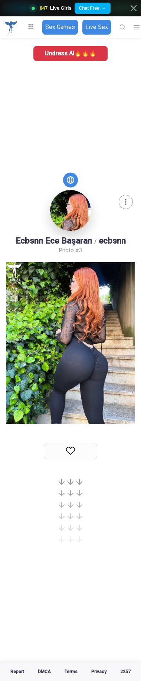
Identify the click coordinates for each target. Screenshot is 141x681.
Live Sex (96, 26)
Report (17, 671)
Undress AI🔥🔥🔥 (70, 53)
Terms (71, 671)
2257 (125, 671)
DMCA (44, 671)
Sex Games (60, 26)
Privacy (98, 671)
